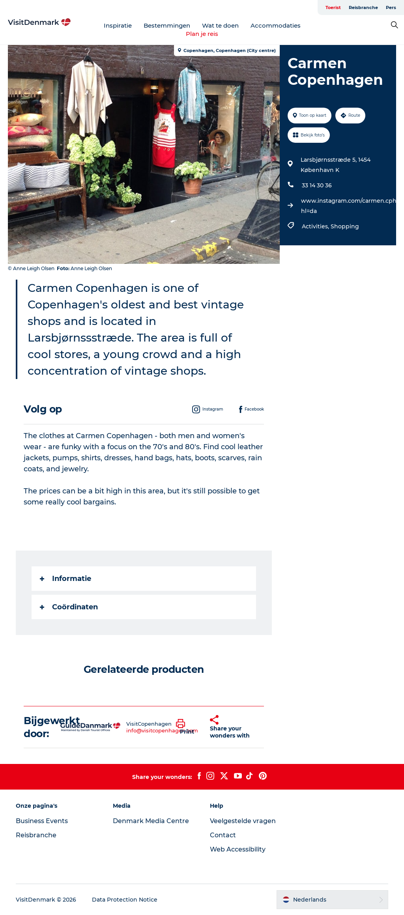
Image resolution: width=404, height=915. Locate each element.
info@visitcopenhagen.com (162, 730)
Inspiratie (118, 25)
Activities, (316, 226)
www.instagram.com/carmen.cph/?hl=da (351, 206)
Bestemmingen (167, 25)
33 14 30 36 (317, 185)
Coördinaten (69, 607)
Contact (223, 835)
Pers (391, 7)
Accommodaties (276, 25)
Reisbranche (363, 7)
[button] (187, 727)
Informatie (65, 578)
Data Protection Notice (124, 899)
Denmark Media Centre (151, 821)
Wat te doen (220, 25)
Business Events (42, 821)
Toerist (333, 7)
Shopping (345, 226)
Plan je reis (202, 33)
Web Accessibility (238, 849)
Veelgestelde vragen (243, 821)
